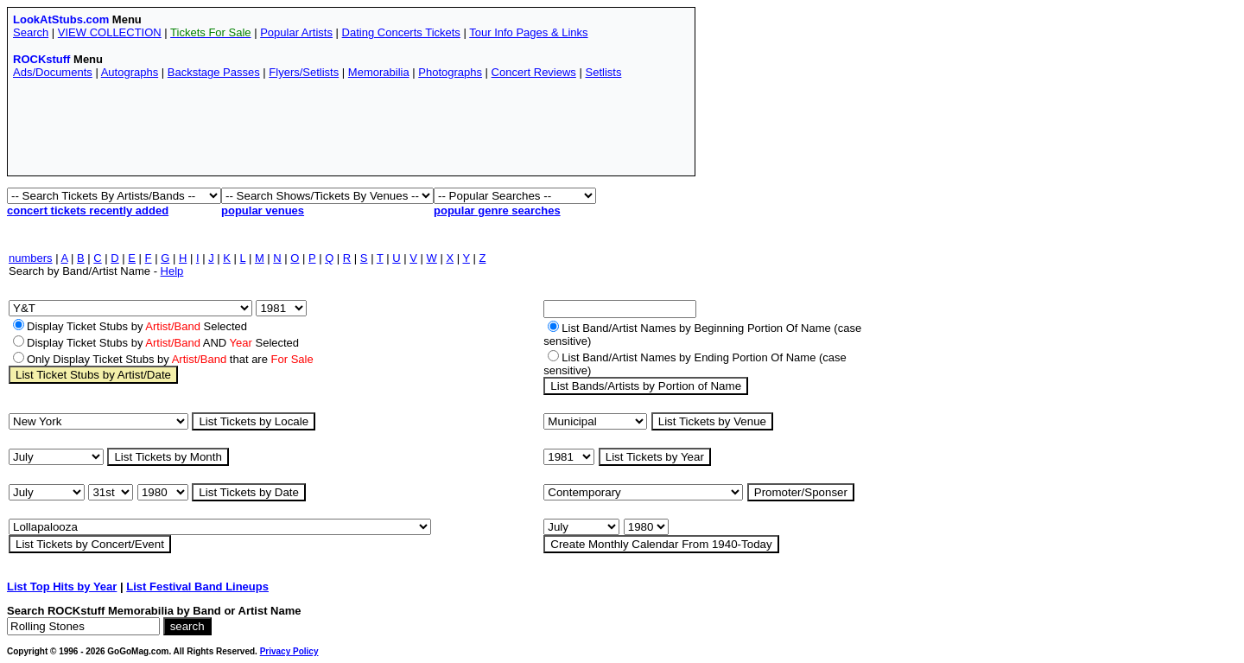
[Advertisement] (327, 131)
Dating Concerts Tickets (401, 32)
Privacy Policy (289, 651)
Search (30, 32)
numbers (31, 258)
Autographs (130, 72)
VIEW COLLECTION (110, 32)
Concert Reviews (534, 72)
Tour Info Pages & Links (528, 32)
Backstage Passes (214, 72)
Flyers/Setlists (304, 72)
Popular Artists (296, 32)
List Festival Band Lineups (197, 586)
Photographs (450, 72)
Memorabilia (378, 72)
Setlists (603, 72)
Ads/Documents (52, 72)
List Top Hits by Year (62, 586)
